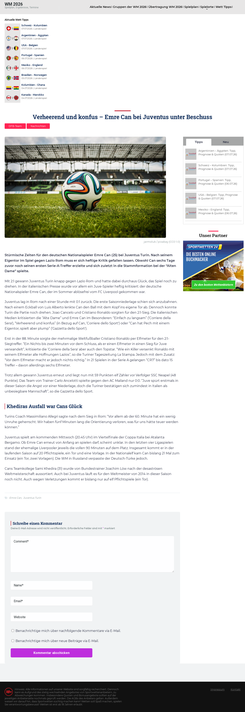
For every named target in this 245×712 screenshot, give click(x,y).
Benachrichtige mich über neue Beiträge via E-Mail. (57, 641)
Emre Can (15, 497)
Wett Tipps (223, 7)
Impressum (218, 689)
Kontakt (236, 689)
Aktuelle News (100, 7)
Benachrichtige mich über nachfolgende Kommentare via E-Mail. (68, 631)
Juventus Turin (32, 497)
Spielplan (191, 7)
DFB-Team (15, 126)
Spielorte (207, 7)
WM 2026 (14, 4)
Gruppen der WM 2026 (129, 7)
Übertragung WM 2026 (165, 7)
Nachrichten (38, 126)
